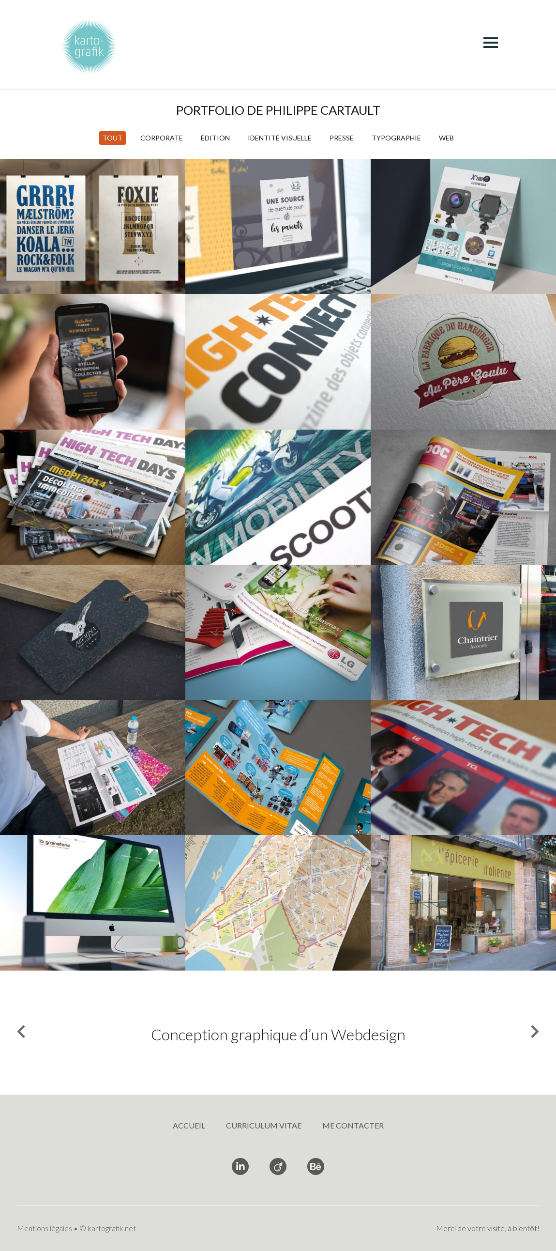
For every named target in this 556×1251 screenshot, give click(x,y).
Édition (215, 138)
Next (530, 1034)
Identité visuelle (280, 138)
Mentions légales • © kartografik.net (76, 1228)
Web (446, 138)
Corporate (161, 138)
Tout (112, 138)
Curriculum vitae (263, 1125)
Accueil (189, 1125)
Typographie (396, 138)
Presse (342, 138)
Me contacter (353, 1125)
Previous (26, 1034)
